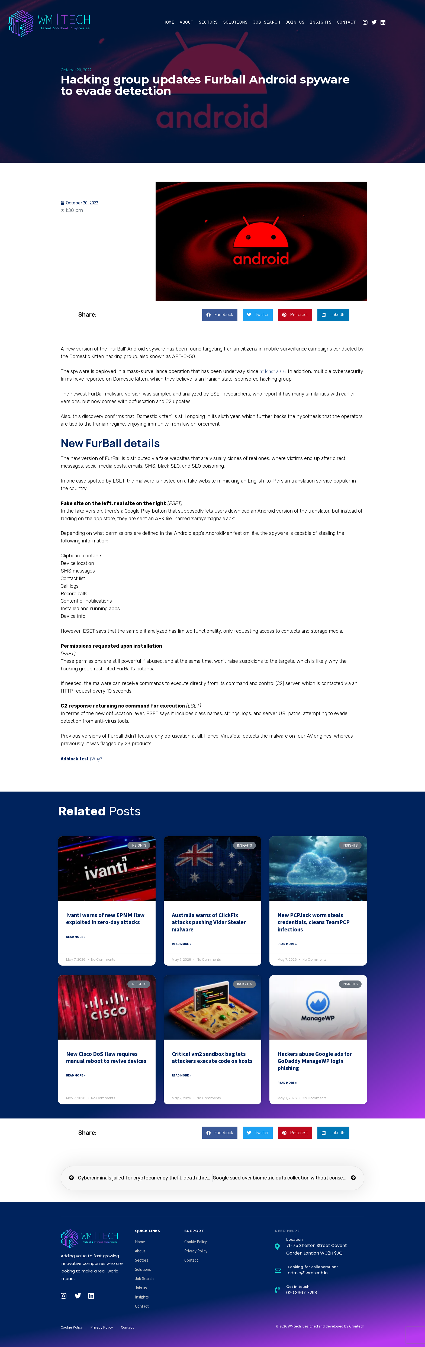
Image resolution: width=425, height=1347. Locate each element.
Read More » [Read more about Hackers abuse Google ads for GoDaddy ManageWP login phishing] (287, 1083)
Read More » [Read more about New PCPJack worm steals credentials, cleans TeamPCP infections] (287, 944)
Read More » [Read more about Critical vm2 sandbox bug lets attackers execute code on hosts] (181, 1075)
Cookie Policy (195, 1241)
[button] (219, 315)
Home (168, 22)
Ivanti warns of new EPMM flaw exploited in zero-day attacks (105, 918)
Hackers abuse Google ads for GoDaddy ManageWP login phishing (315, 1061)
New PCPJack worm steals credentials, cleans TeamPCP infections (314, 922)
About (186, 22)
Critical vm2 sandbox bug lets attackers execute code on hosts (212, 1057)
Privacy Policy (195, 1250)
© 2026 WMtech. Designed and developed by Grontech (320, 1326)
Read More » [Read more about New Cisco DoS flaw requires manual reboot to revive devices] (75, 1075)
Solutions (235, 22)
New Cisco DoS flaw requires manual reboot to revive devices (106, 1057)
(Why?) (97, 759)
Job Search (266, 22)
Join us (294, 22)
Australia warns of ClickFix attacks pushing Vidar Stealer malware (209, 922)
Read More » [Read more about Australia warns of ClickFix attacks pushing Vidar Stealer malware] (181, 944)
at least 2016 (273, 371)
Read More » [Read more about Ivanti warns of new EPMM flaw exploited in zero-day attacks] (75, 937)
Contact (346, 22)
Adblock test (75, 759)
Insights (320, 22)
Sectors (208, 22)
